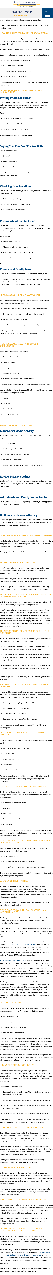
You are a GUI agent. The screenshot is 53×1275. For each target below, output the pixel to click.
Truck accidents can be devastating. (13, 960)
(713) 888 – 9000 (21, 12)
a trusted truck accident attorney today (21, 944)
